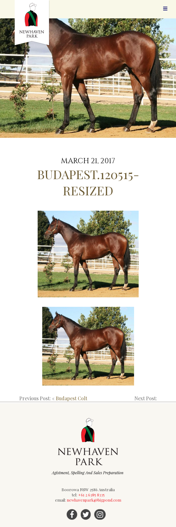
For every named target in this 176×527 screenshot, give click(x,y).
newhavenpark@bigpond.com (94, 500)
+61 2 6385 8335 (91, 494)
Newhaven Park (32, 23)
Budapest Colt (71, 398)
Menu (165, 8)
